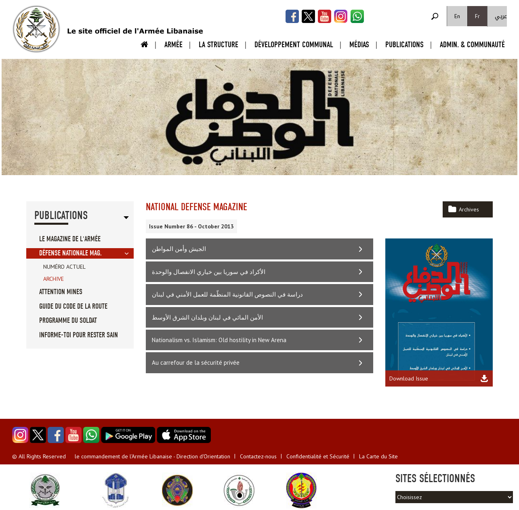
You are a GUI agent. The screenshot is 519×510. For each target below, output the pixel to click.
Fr (477, 16)
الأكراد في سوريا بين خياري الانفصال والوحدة (208, 272)
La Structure (218, 44)
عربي (501, 16)
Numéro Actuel (64, 266)
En (457, 16)
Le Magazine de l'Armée (70, 239)
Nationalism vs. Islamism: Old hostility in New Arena (219, 340)
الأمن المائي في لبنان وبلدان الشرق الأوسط (207, 317)
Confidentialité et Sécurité (317, 456)
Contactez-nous (258, 456)
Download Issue (408, 378)
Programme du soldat (68, 320)
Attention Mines (60, 292)
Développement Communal (293, 44)
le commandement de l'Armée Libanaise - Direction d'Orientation (152, 456)
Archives (469, 209)
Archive (53, 278)
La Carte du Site (378, 456)
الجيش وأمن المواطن (179, 249)
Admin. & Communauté (472, 44)
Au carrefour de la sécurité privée (196, 362)
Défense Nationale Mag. (70, 253)
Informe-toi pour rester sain (78, 335)
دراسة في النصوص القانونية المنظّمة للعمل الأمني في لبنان (227, 294)
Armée (173, 44)
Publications (404, 44)
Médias (359, 44)
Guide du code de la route (73, 306)
